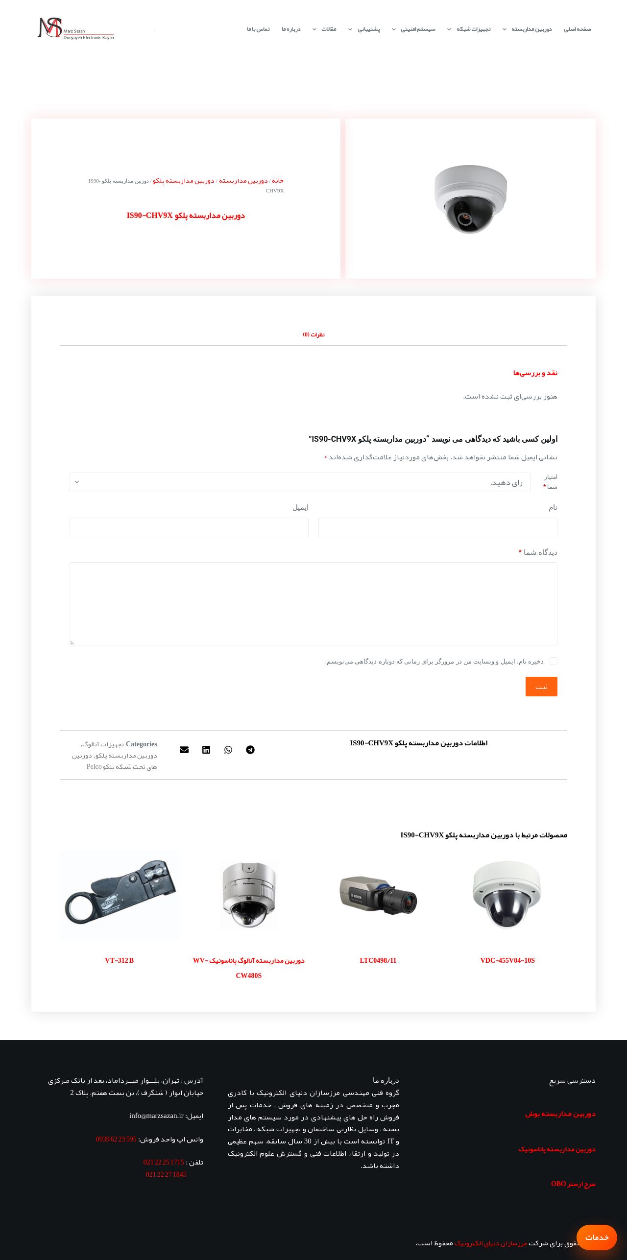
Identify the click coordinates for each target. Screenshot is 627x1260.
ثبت (541, 686)
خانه (278, 180)
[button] (250, 749)
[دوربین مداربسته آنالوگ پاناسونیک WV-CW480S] (249, 895)
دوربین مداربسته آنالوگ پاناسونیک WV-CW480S (249, 968)
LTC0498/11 (378, 960)
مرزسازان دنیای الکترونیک (491, 1243)
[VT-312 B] (119, 895)
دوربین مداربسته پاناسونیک (557, 1149)
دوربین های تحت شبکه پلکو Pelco (114, 760)
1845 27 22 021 (166, 1174)
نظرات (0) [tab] (313, 334)
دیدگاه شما (537, 553)
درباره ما (291, 29)
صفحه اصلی (577, 29)
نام (553, 507)
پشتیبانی (361, 29)
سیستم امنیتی (411, 29)
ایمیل (300, 507)
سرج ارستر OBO (573, 1183)
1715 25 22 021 (164, 1162)
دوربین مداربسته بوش (560, 1113)
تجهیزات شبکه (466, 29)
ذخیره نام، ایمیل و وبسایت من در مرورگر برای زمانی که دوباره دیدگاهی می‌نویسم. (434, 661)
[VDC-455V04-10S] (507, 895)
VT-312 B (119, 960)
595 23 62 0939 (116, 1139)
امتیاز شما (550, 482)
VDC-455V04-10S (508, 960)
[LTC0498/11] (378, 895)
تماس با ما (258, 29)
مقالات (322, 29)
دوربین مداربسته (525, 29)
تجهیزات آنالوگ (103, 744)
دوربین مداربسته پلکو (184, 180)
